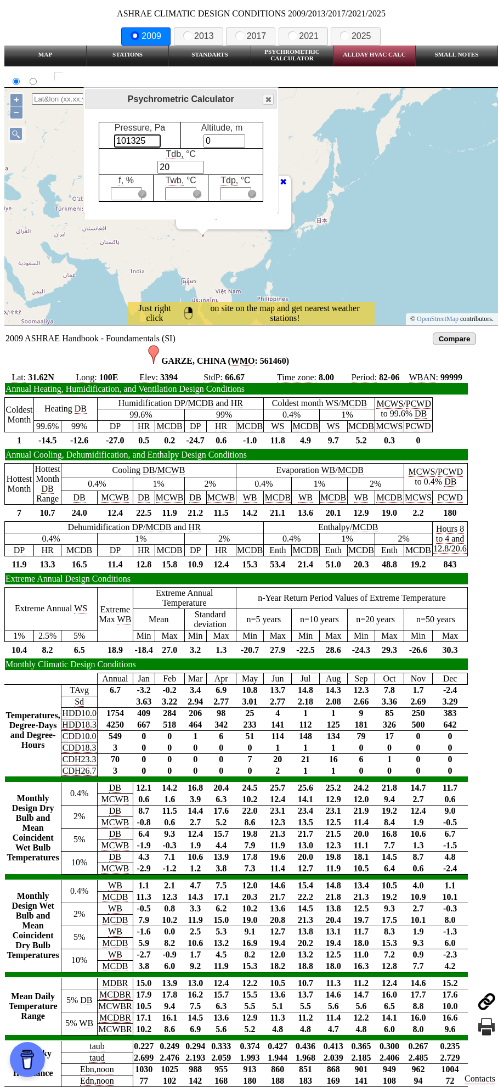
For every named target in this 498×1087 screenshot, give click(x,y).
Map (45, 54)
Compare (455, 339)
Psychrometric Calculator (292, 54)
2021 (303, 36)
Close (268, 99)
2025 (355, 36)
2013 (198, 36)
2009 (146, 36)
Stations (127, 54)
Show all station (90, 76)
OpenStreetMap (438, 319)
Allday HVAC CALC (374, 54)
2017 (250, 36)
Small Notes (457, 54)
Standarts (209, 54)
